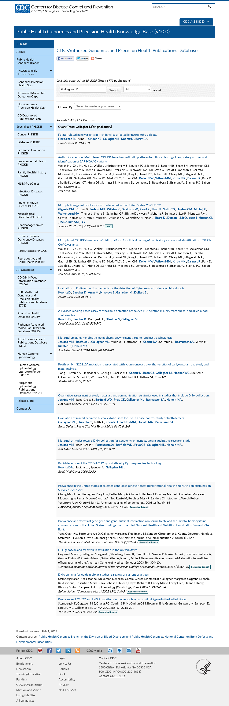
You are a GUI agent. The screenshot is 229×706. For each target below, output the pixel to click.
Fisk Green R (66, 139)
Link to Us (65, 663)
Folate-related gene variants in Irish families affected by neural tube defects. (107, 134)
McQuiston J (188, 217)
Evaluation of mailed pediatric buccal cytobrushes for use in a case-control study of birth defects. (121, 418)
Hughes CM (184, 209)
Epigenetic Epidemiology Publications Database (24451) (30, 388)
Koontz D (127, 139)
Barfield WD (103, 399)
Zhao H (156, 209)
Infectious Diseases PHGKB (30, 193)
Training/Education (28, 674)
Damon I (172, 217)
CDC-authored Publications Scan (29, 117)
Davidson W (130, 209)
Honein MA (80, 346)
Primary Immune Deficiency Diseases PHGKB (31, 240)
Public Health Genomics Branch (28, 61)
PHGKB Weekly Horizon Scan (26, 72)
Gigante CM (66, 209)
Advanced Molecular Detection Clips (31, 95)
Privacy (64, 684)
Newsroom (23, 669)
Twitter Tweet (82, 58)
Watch (120, 652)
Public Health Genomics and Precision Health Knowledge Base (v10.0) (93, 31)
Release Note (25, 400)
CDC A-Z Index (196, 21)
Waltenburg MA (68, 213)
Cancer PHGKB (28, 134)
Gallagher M (111, 139)
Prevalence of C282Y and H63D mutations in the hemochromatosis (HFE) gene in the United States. (122, 599)
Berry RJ (141, 139)
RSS (77, 652)
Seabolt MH (97, 209)
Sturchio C (85, 422)
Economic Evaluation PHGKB (31, 152)
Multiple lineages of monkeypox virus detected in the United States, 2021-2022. (109, 205)
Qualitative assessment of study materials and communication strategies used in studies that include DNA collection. (134, 395)
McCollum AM (69, 222)
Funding (21, 679)
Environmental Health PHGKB (32, 163)
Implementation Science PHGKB (28, 204)
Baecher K (79, 292)
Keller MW (146, 178)
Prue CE (119, 399)
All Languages (25, 700)
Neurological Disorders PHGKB (30, 215)
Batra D (160, 217)
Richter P (64, 346)
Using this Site (25, 695)
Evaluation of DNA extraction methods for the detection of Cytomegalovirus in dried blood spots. (121, 288)
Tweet (59, 652)
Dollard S (140, 292)
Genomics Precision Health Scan (31, 84)
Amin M (93, 292)
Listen (110, 652)
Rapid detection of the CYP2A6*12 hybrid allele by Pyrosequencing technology (110, 463)
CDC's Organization (29, 684)
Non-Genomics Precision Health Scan (32, 106)
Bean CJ (148, 373)
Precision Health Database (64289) (29, 315)
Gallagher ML (100, 342)
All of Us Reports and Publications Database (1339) (32, 343)
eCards (129, 652)
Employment (24, 663)
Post (67, 652)
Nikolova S (107, 292)
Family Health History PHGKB (32, 174)
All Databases (25, 269)
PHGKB (22, 44)
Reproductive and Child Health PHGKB (31, 260)
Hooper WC (181, 373)
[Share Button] (96, 58)
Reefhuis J (82, 342)
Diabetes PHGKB (29, 142)
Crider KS (94, 139)
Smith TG (169, 209)
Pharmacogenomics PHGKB (30, 227)
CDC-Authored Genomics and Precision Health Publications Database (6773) (32, 299)
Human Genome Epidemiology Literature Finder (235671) (30, 370)
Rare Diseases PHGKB (32, 250)
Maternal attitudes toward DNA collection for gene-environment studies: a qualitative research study (124, 440)
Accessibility (67, 679)
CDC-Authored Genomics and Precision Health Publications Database (127, 50)
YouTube (140, 652)
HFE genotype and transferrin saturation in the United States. (98, 550)
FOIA (62, 674)
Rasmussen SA (184, 342)
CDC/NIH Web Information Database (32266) (32, 281)
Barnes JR (193, 178)
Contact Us (23, 408)
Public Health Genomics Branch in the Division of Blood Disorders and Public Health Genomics (101, 636)
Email (40, 652)
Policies (64, 669)
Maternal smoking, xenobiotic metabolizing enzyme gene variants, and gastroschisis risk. (115, 337)
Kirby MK (179, 178)
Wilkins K (113, 209)
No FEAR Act (67, 690)
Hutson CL (206, 217)
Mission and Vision (28, 690)
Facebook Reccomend (65, 58)
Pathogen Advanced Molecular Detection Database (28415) (31, 328)
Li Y (83, 222)
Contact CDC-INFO (112, 676)
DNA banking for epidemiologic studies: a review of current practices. (103, 574)
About (20, 51)
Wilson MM (163, 178)
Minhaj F (200, 209)
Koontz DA (150, 342)
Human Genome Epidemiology (28, 355)
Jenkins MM (66, 342)
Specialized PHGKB (29, 126)
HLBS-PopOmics (28, 183)
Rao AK (144, 209)
